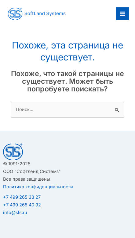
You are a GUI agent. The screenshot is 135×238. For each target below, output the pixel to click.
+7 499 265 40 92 (22, 205)
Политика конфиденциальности (38, 187)
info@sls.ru (15, 212)
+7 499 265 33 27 (22, 197)
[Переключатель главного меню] (122, 13)
